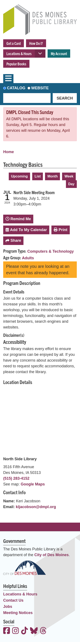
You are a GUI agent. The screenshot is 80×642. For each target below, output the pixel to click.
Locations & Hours (19, 53)
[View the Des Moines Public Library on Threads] (43, 631)
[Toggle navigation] (8, 78)
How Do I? (36, 43)
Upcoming (19, 176)
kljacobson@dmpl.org (36, 507)
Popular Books (16, 63)
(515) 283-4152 (16, 478)
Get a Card (13, 43)
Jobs (7, 606)
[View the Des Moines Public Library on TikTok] (24, 631)
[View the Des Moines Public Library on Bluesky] (34, 631)
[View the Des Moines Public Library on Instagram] (15, 631)
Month (52, 176)
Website (40, 88)
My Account (59, 53)
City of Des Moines (51, 555)
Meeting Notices (18, 613)
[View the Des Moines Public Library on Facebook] (6, 631)
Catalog (16, 88)
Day (71, 184)
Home (8, 152)
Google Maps (33, 484)
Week (68, 176)
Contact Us (13, 600)
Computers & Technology (50, 251)
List (38, 176)
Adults (28, 258)
